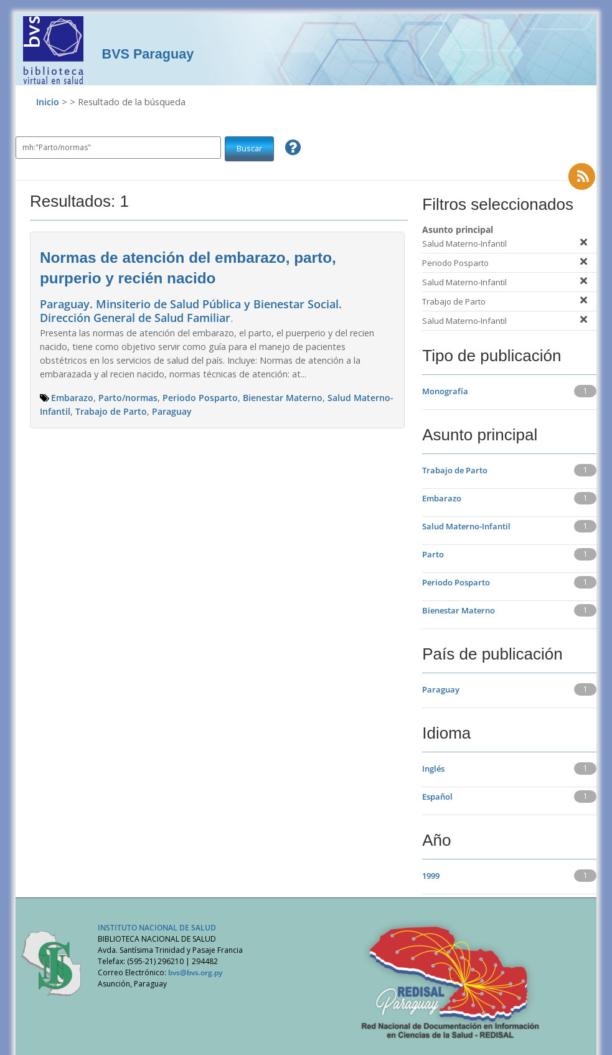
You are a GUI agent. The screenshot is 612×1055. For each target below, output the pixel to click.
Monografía (445, 391)
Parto (433, 554)
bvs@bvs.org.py (195, 972)
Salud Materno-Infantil (466, 526)
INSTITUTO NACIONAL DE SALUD (157, 927)
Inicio (47, 102)
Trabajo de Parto (111, 411)
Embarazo (72, 398)
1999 (431, 875)
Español (437, 796)
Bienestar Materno (282, 398)
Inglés (433, 768)
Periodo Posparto (200, 398)
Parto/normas (128, 398)
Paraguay (172, 411)
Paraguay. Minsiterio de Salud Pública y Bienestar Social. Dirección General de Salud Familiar (191, 310)
